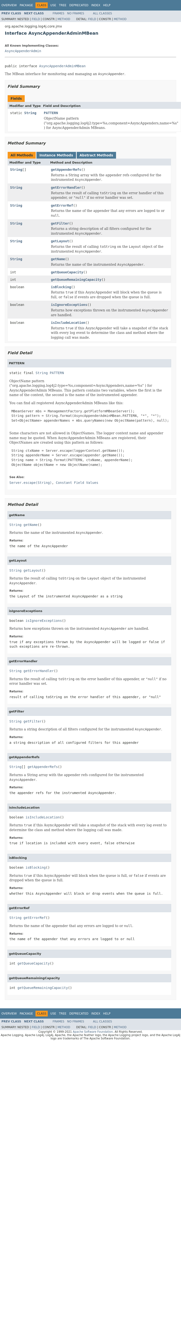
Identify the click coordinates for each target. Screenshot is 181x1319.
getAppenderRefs (66, 169)
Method (64, 19)
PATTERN (51, 113)
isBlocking (61, 287)
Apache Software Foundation (93, 1031)
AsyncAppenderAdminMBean (62, 66)
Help (107, 5)
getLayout (60, 241)
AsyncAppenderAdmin (23, 51)
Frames (58, 13)
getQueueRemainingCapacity (76, 279)
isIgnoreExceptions (69, 305)
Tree (62, 5)
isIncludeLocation (68, 323)
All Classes (102, 13)
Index (95, 5)
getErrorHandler (66, 187)
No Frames (75, 13)
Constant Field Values (77, 483)
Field (36, 19)
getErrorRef (62, 205)
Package (26, 5)
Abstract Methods (96, 155)
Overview (9, 5)
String (30, 113)
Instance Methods (56, 155)
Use (53, 5)
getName (58, 259)
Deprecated (78, 5)
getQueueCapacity (67, 272)
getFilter (60, 223)
